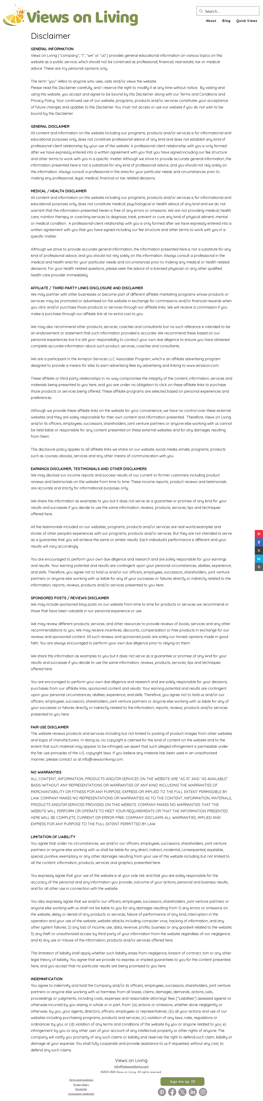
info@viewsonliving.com (102, 759)
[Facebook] (172, 1092)
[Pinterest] (162, 1092)
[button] (259, 534)
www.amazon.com (203, 365)
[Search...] (227, 11)
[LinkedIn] (193, 1092)
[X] (182, 1092)
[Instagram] (203, 1092)
